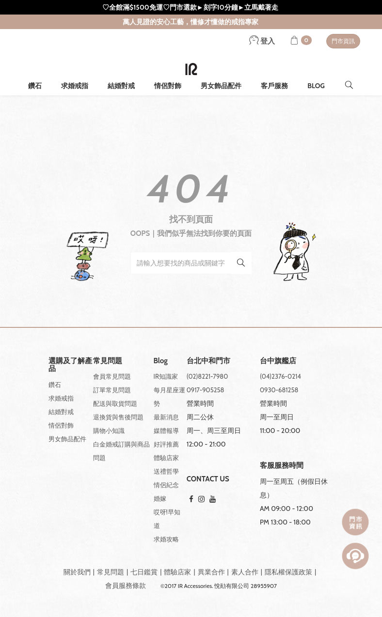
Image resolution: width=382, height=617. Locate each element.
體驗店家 (166, 458)
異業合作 (211, 572)
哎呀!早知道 (167, 518)
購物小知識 (109, 430)
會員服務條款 (125, 585)
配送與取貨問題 (115, 403)
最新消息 (166, 417)
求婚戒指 (74, 85)
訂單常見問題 (112, 390)
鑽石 (35, 85)
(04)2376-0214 (280, 376)
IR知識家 (166, 376)
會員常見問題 (112, 376)
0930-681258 (279, 390)
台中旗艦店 (278, 361)
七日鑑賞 (144, 572)
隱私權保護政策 (288, 572)
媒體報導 (166, 430)
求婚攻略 (166, 539)
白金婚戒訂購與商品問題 (121, 451)
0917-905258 (205, 390)
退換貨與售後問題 (118, 417)
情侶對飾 (167, 85)
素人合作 (244, 572)
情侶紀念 (166, 485)
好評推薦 (166, 444)
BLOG (316, 85)
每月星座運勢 (169, 396)
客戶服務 (274, 85)
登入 (262, 41)
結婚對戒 (121, 85)
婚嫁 (160, 498)
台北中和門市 (208, 361)
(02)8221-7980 (207, 376)
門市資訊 (343, 41)
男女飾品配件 (221, 85)
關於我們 (77, 572)
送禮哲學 (166, 471)
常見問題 (110, 572)
